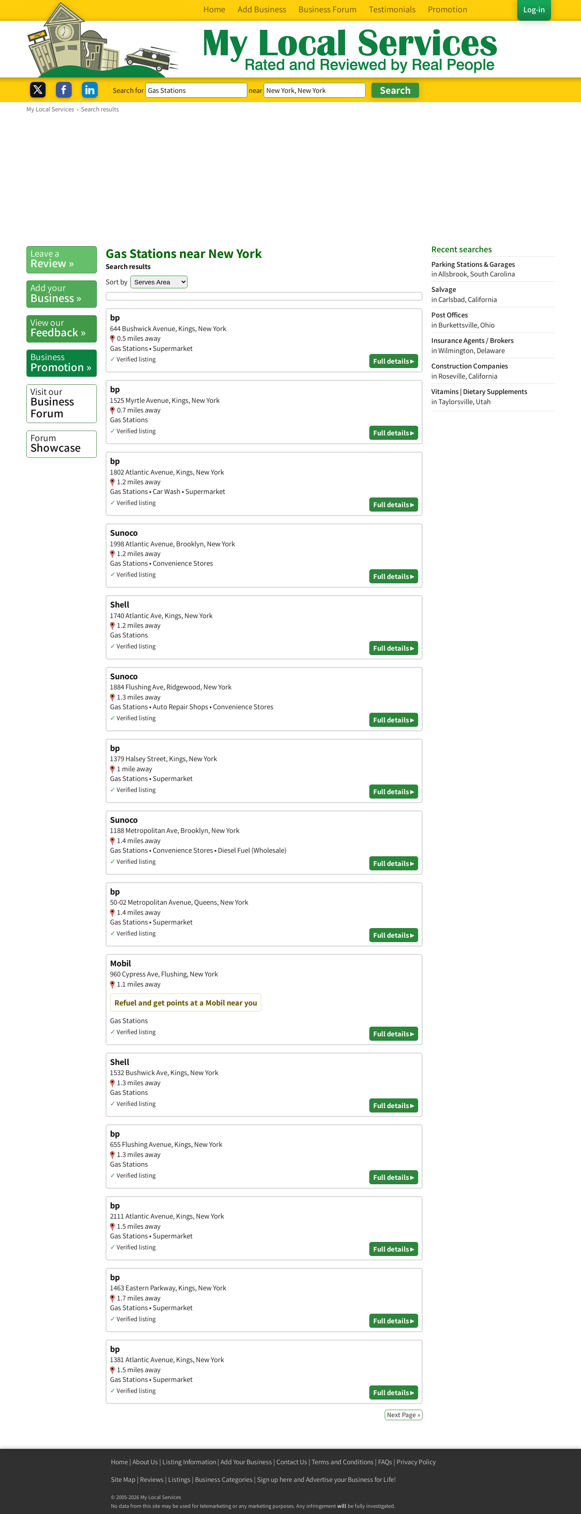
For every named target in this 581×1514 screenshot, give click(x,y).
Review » (63, 259)
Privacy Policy (416, 1462)
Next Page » (403, 1414)
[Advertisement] (290, 179)
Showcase (63, 443)
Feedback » (63, 328)
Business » (63, 293)
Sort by (117, 282)
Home (119, 1462)
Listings (179, 1479)
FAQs (385, 1462)
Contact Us (291, 1462)
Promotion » (63, 362)
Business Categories (224, 1479)
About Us (145, 1462)
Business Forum (63, 403)
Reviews (152, 1479)
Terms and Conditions (343, 1462)
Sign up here (274, 1479)
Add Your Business (246, 1462)
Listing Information (189, 1462)
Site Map (123, 1479)
